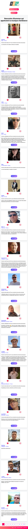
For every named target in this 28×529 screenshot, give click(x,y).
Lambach (3, 259)
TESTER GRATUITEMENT (14, 9)
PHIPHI (2, 195)
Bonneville (3, 415)
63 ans (7, 259)
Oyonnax (3, 508)
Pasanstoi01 (3, 320)
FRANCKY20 (3, 289)
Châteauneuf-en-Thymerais (6, 71)
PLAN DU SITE (19, 527)
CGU (15, 527)
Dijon (2, 40)
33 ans (9, 165)
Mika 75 (2, 226)
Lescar (2, 103)
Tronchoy (3, 352)
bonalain (3, 507)
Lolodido (3, 351)
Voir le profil (14, 51)
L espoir (2, 476)
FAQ (13, 527)
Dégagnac (3, 446)
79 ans (6, 508)
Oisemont (3, 227)
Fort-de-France (4, 165)
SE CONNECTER (13, 12)
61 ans (5, 196)
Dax (2, 134)
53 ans (6, 103)
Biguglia (2, 290)
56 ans (5, 134)
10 (23, 524)
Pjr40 (2, 133)
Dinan (2, 196)
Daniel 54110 (3, 258)
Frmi (2, 382)
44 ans (10, 477)
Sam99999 (3, 414)
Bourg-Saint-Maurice (5, 383)
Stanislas (3, 445)
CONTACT (25, 527)
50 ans (7, 227)
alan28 (2, 70)
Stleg (2, 164)
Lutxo (2, 102)
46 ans (13, 71)
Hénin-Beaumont (4, 477)
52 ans (7, 415)
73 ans (5, 40)
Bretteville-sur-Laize (5, 321)
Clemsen (3, 39)
